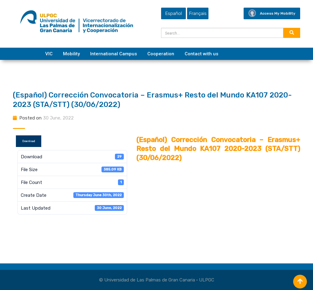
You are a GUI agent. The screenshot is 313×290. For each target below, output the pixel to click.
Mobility (71, 54)
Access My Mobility (272, 13)
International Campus (113, 54)
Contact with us (201, 54)
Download (28, 141)
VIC (49, 54)
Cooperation (160, 54)
